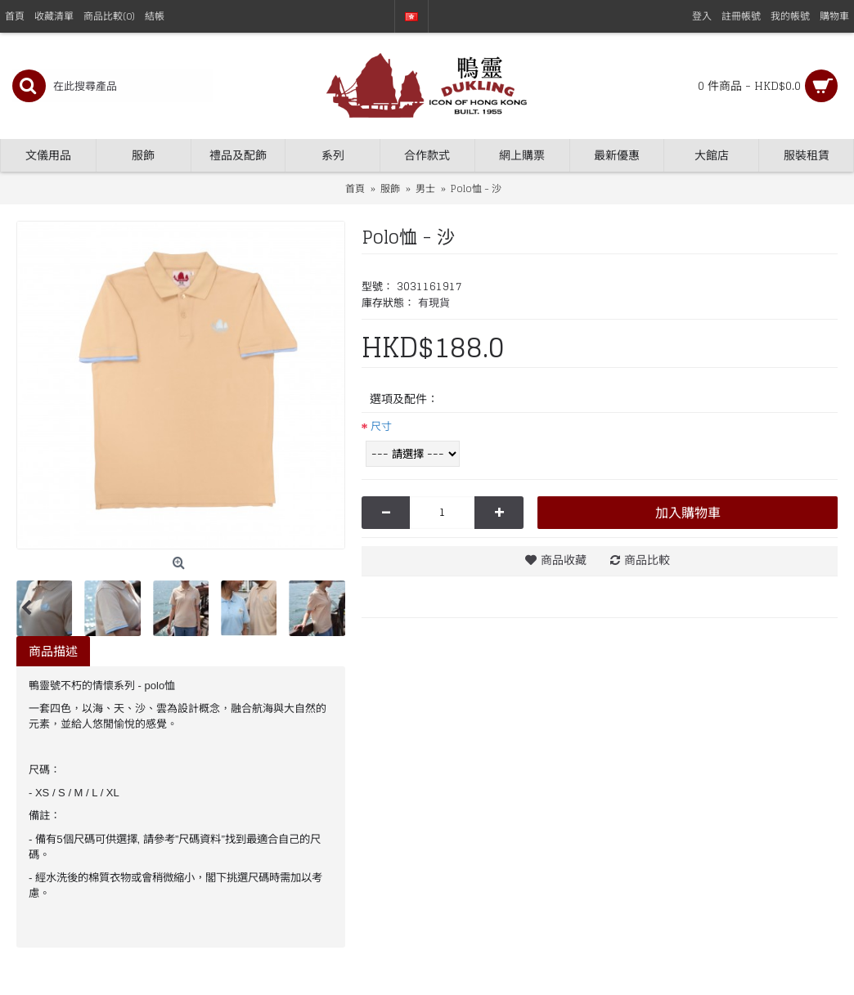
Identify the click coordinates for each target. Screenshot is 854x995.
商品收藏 (564, 559)
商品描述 (53, 651)
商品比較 (647, 559)
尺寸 (381, 426)
